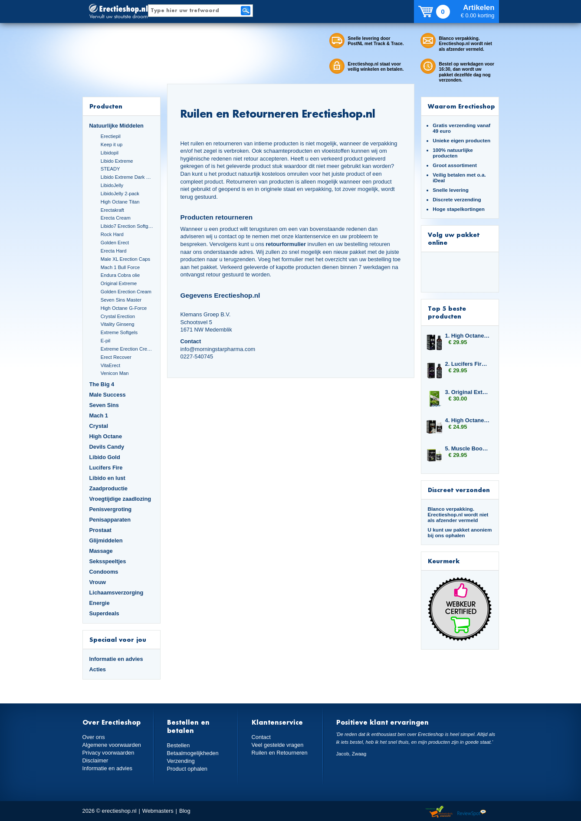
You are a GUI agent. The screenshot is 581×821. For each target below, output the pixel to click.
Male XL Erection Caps (125, 259)
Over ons (93, 737)
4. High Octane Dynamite (467, 420)
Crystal (98, 426)
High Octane (105, 436)
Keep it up (112, 144)
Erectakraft (112, 210)
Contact (261, 737)
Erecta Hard (114, 250)
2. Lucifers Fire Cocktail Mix (467, 364)
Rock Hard (112, 234)
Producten (105, 106)
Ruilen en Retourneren (280, 752)
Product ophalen (187, 768)
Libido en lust (107, 478)
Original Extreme (119, 283)
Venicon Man (115, 373)
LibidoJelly (112, 185)
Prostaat (100, 530)
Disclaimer (95, 760)
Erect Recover (116, 357)
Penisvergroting (110, 509)
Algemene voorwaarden (111, 745)
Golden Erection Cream (126, 291)
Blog (184, 811)
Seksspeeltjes (107, 561)
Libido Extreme (117, 161)
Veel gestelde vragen (278, 745)
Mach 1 (98, 415)
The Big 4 (102, 384)
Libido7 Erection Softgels (127, 226)
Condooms (103, 571)
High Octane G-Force (124, 308)
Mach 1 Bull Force (120, 267)
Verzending (181, 761)
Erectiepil (111, 136)
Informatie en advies (116, 659)
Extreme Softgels (119, 332)
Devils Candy (107, 446)
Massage (101, 551)
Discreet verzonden (459, 489)
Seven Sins (104, 405)
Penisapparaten (110, 519)
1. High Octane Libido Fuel (467, 335)
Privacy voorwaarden (108, 752)
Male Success (107, 394)
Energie (99, 603)
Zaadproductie (108, 488)
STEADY (110, 168)
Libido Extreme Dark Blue (127, 177)
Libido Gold (104, 457)
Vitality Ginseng (118, 324)
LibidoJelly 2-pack (120, 193)
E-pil (105, 340)
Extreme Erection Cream (127, 348)
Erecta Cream (116, 217)
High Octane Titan (120, 201)
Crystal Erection (118, 316)
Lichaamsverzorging (116, 592)
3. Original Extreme (467, 392)
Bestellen (178, 745)
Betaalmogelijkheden (193, 753)
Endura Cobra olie (120, 275)
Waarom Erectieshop (461, 106)
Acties (97, 669)
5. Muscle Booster (467, 448)
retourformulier (286, 244)
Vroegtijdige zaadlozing (120, 499)
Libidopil (109, 152)
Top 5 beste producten (447, 312)
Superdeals (104, 613)
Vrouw (97, 582)
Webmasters (158, 811)
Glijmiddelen (106, 540)
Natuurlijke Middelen (116, 125)
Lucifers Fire (106, 467)
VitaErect (110, 365)
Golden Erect (115, 242)
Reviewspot (471, 812)
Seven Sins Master (121, 299)
